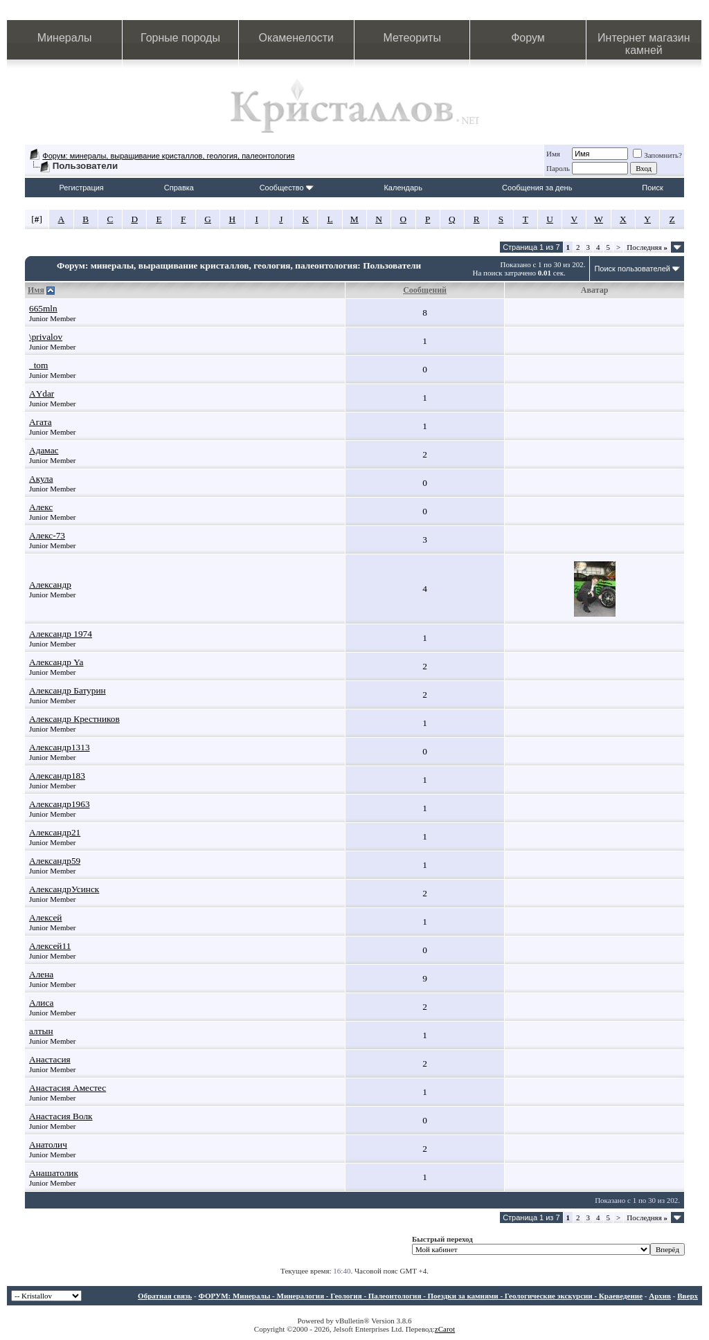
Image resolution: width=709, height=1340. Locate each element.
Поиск (652, 187)
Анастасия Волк (61, 1116)
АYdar (41, 393)
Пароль (558, 168)
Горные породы (180, 38)
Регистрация (82, 187)
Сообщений (425, 290)
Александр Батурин (67, 690)
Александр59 (54, 860)
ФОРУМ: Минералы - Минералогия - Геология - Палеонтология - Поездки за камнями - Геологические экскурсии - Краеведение (420, 1296)
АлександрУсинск (64, 889)
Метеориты (411, 38)
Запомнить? (657, 155)
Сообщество (287, 187)
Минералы (64, 38)
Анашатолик (53, 1173)
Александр (50, 584)
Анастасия (50, 1059)
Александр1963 (59, 804)
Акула (41, 478)
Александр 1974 (60, 633)
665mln (43, 308)
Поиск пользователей (632, 268)
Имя (553, 154)
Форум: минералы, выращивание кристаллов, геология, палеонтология (168, 156)
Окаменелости (296, 38)
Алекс (41, 507)
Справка (179, 187)
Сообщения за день (537, 187)
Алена (41, 974)
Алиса (41, 1002)
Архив (660, 1296)
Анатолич (48, 1144)
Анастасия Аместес (67, 1088)
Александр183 (57, 775)
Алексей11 (50, 946)
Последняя (647, 247)
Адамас (44, 450)
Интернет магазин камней (644, 44)
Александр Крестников (74, 719)
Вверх (687, 1296)
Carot (446, 1329)
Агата (40, 422)
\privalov (45, 337)
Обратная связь (165, 1296)
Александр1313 (59, 747)
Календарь (403, 187)
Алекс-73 (47, 535)
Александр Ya (56, 662)
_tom (38, 365)
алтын (41, 1031)
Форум (528, 38)
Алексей (45, 917)
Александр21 (54, 832)
